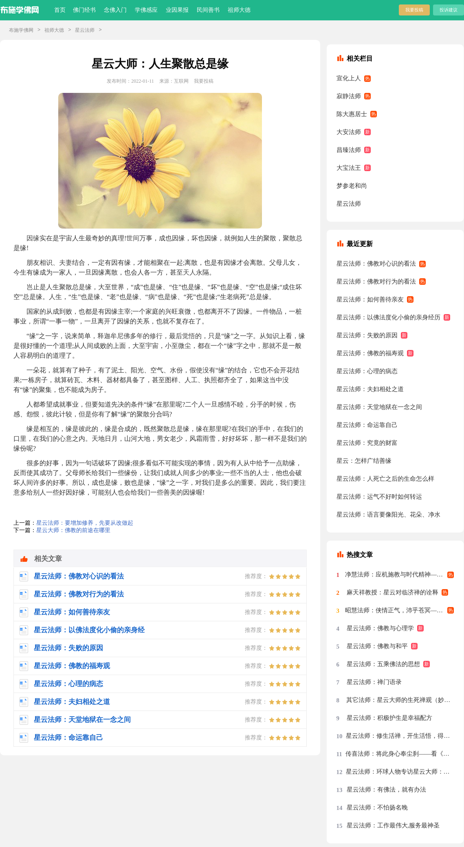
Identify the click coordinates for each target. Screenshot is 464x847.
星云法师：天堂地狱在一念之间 (379, 407)
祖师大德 (239, 10)
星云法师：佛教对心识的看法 (376, 263)
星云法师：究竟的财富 (367, 443)
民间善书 (208, 10)
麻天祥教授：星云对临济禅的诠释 (392, 592)
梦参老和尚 (351, 186)
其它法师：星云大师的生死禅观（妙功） (400, 700)
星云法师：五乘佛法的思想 (383, 664)
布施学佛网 (21, 30)
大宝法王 (348, 168)
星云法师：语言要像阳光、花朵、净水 (388, 514)
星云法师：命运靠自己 (367, 425)
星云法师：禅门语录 (374, 682)
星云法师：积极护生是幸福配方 (389, 718)
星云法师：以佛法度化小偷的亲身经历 (388, 317)
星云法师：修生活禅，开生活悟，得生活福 (400, 736)
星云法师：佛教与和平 (377, 646)
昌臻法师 (348, 150)
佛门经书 (84, 10)
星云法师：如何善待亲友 (370, 299)
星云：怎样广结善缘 (363, 461)
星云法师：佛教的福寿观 (370, 353)
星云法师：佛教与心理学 (380, 628)
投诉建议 (448, 9)
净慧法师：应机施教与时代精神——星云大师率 (399, 574)
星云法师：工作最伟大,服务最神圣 (393, 825)
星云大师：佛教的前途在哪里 (73, 530)
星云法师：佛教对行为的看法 (376, 281)
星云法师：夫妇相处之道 (370, 389)
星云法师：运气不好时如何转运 (379, 496)
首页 (60, 10)
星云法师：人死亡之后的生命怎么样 (385, 478)
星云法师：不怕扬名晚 (377, 807)
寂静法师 (348, 96)
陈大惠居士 (351, 114)
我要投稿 (414, 9)
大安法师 (348, 132)
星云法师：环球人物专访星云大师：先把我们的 (400, 771)
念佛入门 (115, 10)
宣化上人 (348, 78)
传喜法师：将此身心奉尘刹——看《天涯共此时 (399, 753)
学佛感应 (146, 10)
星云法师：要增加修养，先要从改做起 (84, 523)
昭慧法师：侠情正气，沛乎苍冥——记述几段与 (399, 610)
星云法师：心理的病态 (367, 371)
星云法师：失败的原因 (367, 335)
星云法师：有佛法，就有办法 (386, 789)
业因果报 (177, 10)
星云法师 (85, 30)
